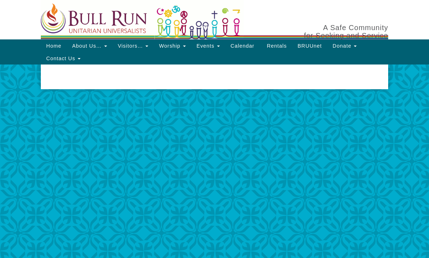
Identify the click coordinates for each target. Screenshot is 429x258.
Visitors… (133, 46)
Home (53, 46)
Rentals (276, 46)
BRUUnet (310, 46)
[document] (214, 76)
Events (208, 46)
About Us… (89, 46)
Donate (345, 46)
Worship (172, 46)
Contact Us (63, 58)
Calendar (242, 46)
